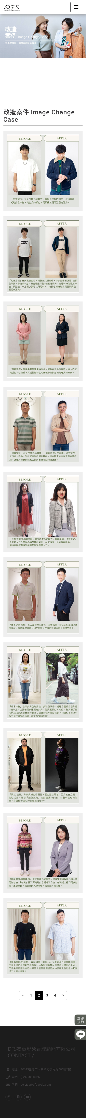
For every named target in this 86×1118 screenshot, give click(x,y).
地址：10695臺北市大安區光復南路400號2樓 (37, 1070)
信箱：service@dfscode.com (27, 1085)
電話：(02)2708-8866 (22, 1077)
